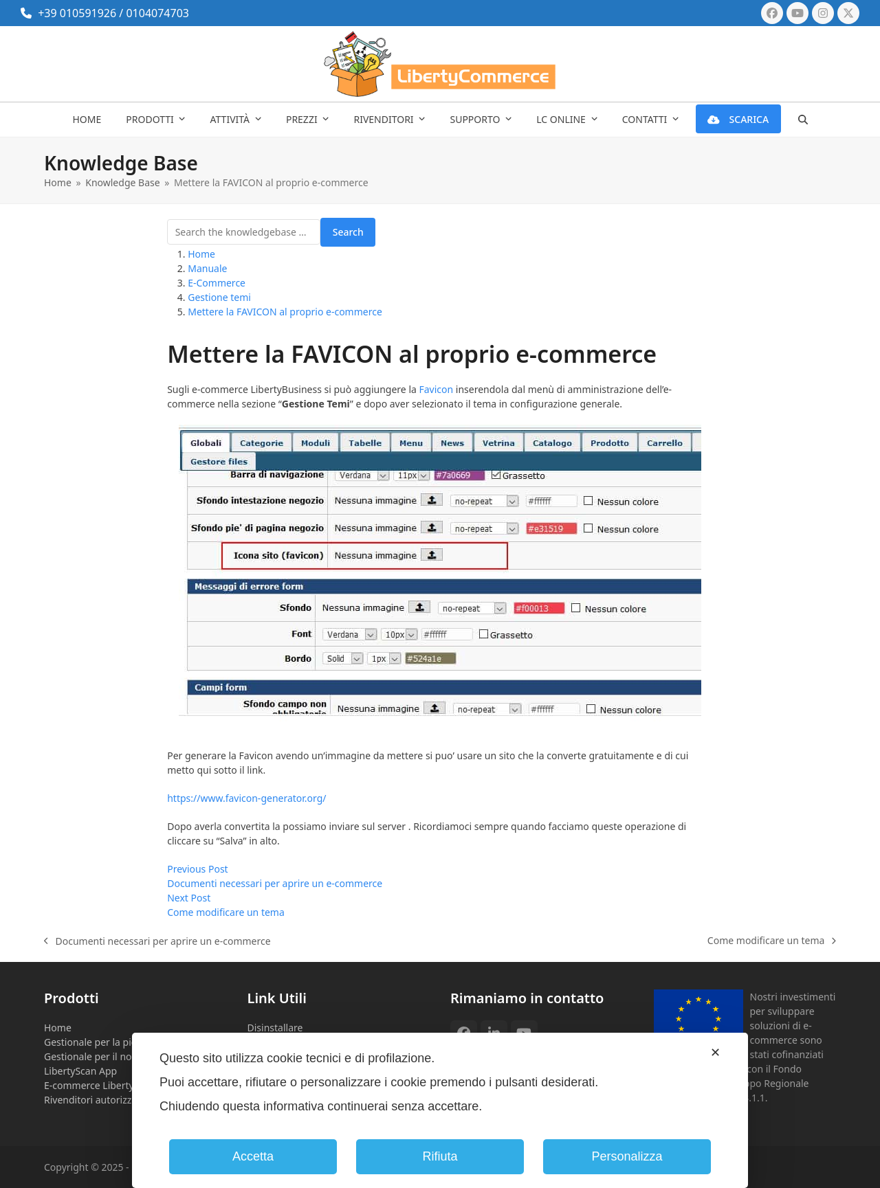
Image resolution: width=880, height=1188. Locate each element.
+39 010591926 (77, 13)
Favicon (436, 389)
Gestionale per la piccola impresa (118, 1042)
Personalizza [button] (626, 1156)
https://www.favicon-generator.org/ (246, 798)
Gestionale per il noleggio (102, 1056)
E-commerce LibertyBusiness (109, 1085)
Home (58, 1027)
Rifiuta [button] (439, 1156)
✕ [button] (715, 1053)
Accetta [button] (253, 1156)
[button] (802, 119)
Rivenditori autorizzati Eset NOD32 (121, 1099)
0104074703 (157, 13)
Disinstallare (275, 1027)
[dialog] (440, 1110)
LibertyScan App (80, 1070)
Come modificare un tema (771, 941)
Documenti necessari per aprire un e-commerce (157, 941)
